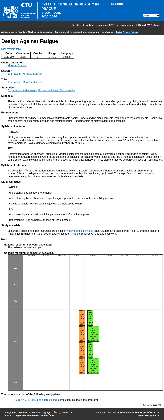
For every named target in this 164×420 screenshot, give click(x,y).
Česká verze (154, 25)
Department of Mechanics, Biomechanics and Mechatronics (83, 32)
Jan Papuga (14, 73)
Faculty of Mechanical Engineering (35, 32)
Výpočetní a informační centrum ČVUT (35, 415)
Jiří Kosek (23, 412)
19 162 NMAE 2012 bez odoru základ (35, 400)
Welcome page (8, 32)
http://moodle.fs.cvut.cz (80, 230)
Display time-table (11, 49)
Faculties (76, 25)
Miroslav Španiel (17, 65)
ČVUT (56, 412)
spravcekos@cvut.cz (148, 415)
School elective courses (95, 25)
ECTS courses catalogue (121, 25)
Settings (140, 25)
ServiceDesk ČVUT (144, 412)
